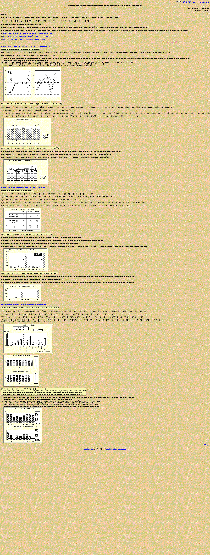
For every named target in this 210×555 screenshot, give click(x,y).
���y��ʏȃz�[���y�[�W (116, 449)
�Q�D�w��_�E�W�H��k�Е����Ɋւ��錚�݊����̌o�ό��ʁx (23, 187)
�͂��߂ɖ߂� (206, 444)
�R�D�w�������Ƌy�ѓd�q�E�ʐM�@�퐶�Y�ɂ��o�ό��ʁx (23, 304)
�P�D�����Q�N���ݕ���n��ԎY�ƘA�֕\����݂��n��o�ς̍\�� (27, 33)
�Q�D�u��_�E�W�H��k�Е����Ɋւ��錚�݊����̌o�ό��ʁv (25, 36)
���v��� (88, 449)
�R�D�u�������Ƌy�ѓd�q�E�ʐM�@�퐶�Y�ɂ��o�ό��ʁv (25, 39)
